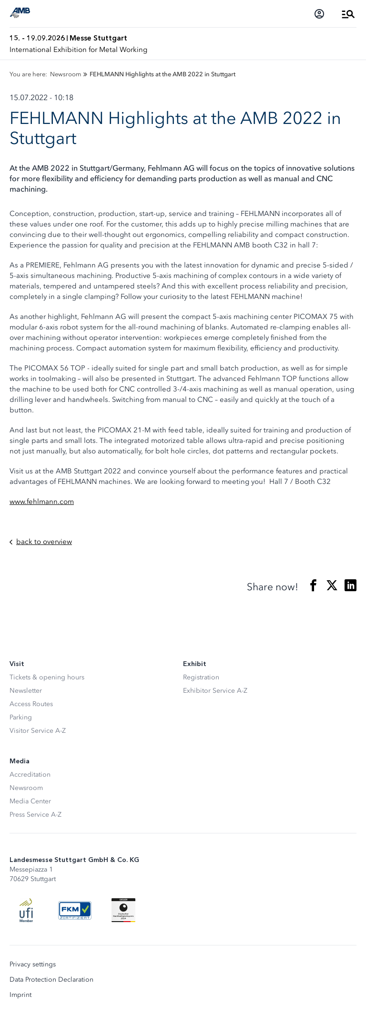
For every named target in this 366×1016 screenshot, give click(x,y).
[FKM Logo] (75, 910)
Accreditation (30, 774)
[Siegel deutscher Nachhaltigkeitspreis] (123, 910)
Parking (21, 717)
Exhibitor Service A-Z (215, 691)
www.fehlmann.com (42, 501)
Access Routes (31, 704)
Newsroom (26, 788)
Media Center (30, 801)
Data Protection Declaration (51, 980)
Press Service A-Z (35, 815)
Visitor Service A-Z (38, 731)
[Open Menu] (348, 13)
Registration (201, 677)
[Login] (319, 14)
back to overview (41, 542)
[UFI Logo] (26, 910)
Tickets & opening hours (47, 677)
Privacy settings (33, 964)
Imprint (20, 995)
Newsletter (26, 691)
